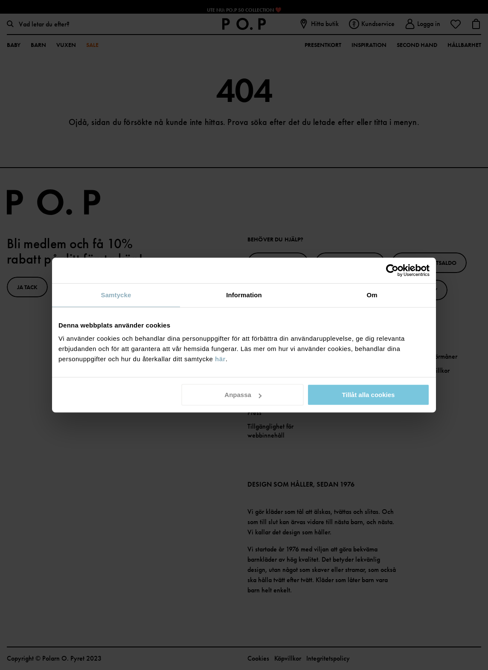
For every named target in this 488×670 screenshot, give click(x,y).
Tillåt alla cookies (368, 394)
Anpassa (242, 394)
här (220, 359)
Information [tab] (244, 295)
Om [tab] (371, 295)
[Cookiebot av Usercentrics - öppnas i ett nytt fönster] (392, 270)
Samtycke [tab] (116, 295)
